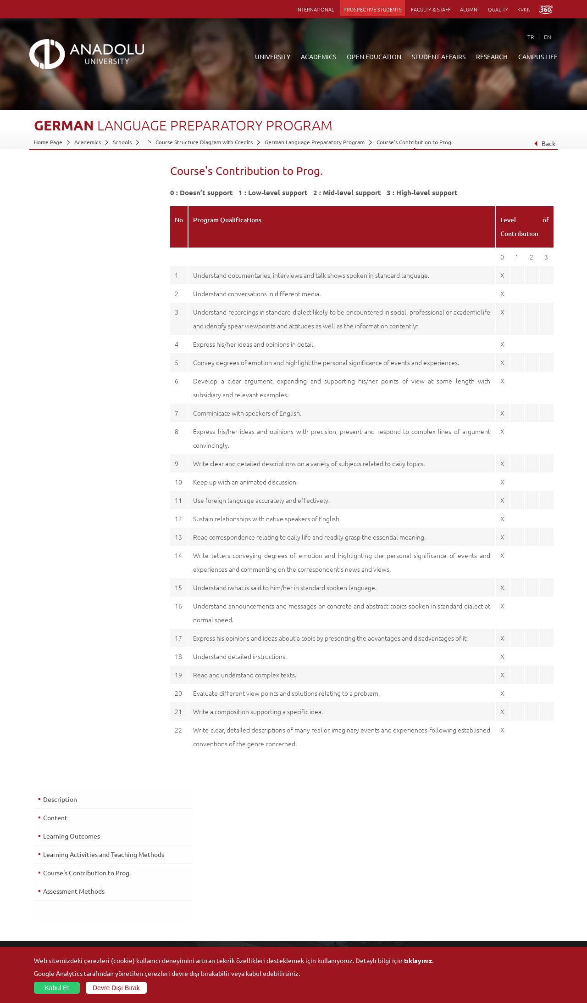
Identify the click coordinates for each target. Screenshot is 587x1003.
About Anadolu (53, 871)
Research (218, 903)
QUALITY (498, 9)
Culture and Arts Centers (496, 882)
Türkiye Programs (228, 892)
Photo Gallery (482, 945)
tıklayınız (418, 960)
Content (55, 192)
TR (530, 36)
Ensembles (478, 914)
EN (547, 36)
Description (60, 174)
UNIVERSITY (272, 56)
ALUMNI (469, 9)
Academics (87, 142)
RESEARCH (492, 56)
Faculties (131, 871)
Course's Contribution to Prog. (415, 142)
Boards (42, 892)
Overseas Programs (230, 914)
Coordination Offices (405, 892)
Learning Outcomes (71, 211)
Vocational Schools (143, 892)
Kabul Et (57, 988)
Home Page (48, 142)
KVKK (523, 9)
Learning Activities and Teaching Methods (90, 233)
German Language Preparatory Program (315, 142)
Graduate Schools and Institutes (159, 882)
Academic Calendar (230, 935)
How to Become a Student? (240, 924)
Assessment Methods (73, 269)
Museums (476, 892)
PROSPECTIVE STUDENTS (372, 9)
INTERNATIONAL (315, 9)
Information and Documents (69, 903)
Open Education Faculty (236, 882)
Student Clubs (482, 924)
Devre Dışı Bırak (116, 988)
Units (385, 871)
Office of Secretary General (68, 882)
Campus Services (485, 935)
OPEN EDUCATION (374, 56)
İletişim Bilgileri (53, 914)
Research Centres (401, 882)
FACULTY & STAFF (431, 9)
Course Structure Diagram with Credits (204, 142)
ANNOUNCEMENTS (230, 871)
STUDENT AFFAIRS (438, 56)
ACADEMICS (318, 56)
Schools (122, 142)
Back (544, 143)
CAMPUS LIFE (538, 56)
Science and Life (399, 903)
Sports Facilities (484, 903)
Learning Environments (235, 945)
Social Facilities (483, 871)
